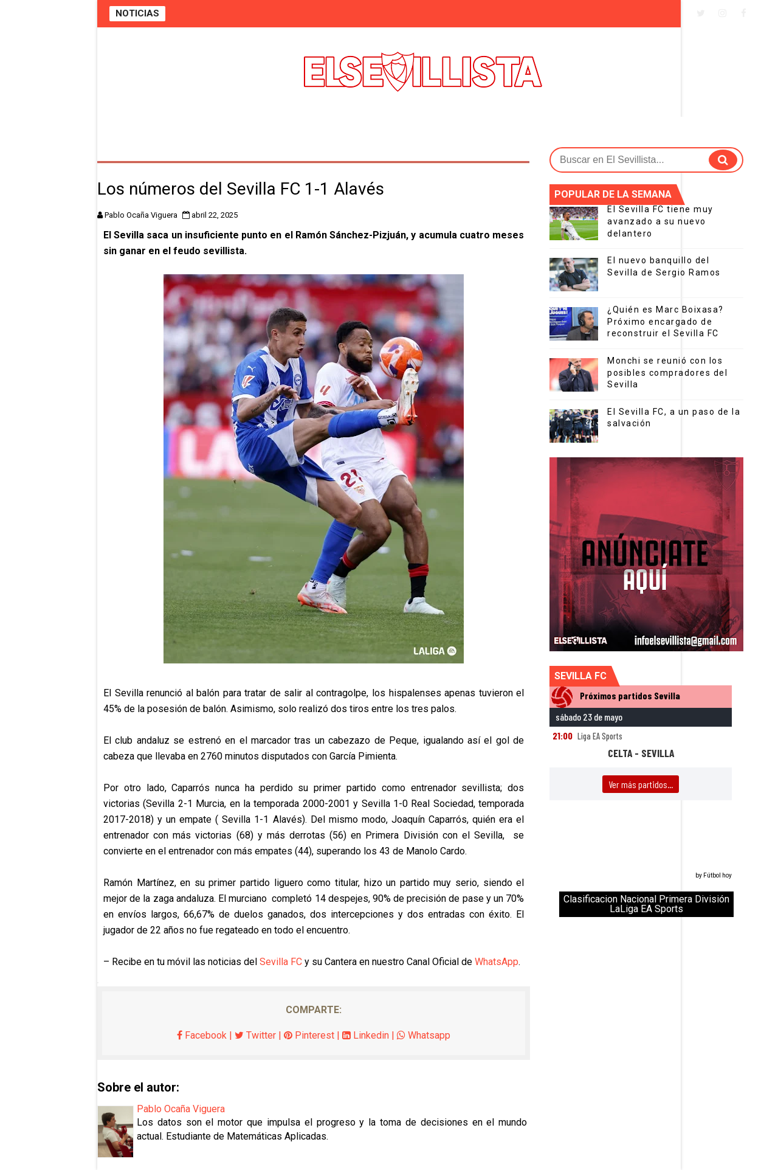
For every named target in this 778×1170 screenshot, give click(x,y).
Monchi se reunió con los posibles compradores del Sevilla (667, 372)
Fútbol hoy (717, 875)
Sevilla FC (281, 962)
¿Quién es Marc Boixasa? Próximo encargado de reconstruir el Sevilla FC (665, 321)
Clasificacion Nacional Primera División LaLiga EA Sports (646, 904)
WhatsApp (496, 962)
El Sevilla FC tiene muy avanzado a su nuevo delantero (660, 221)
